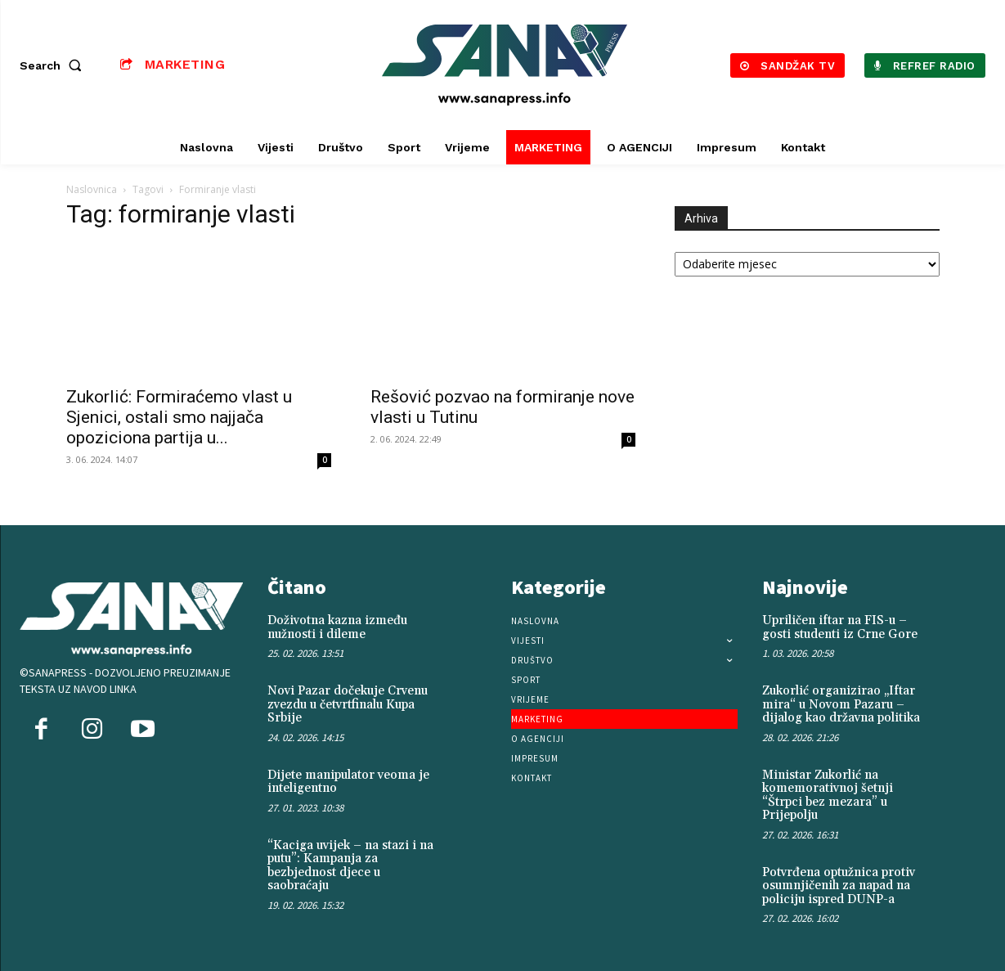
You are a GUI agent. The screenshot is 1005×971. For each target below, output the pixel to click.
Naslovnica (91, 189)
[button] (54, 65)
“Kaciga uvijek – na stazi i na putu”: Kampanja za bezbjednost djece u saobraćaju (350, 866)
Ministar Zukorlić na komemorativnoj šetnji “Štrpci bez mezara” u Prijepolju (827, 795)
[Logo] (504, 65)
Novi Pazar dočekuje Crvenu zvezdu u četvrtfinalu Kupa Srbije (347, 704)
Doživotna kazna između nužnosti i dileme (337, 627)
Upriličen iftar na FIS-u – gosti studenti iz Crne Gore (840, 627)
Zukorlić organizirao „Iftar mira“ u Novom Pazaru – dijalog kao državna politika (841, 704)
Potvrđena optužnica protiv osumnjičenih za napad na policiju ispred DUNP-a (838, 886)
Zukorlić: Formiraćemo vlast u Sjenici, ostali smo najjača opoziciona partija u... (179, 417)
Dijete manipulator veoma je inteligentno (348, 782)
